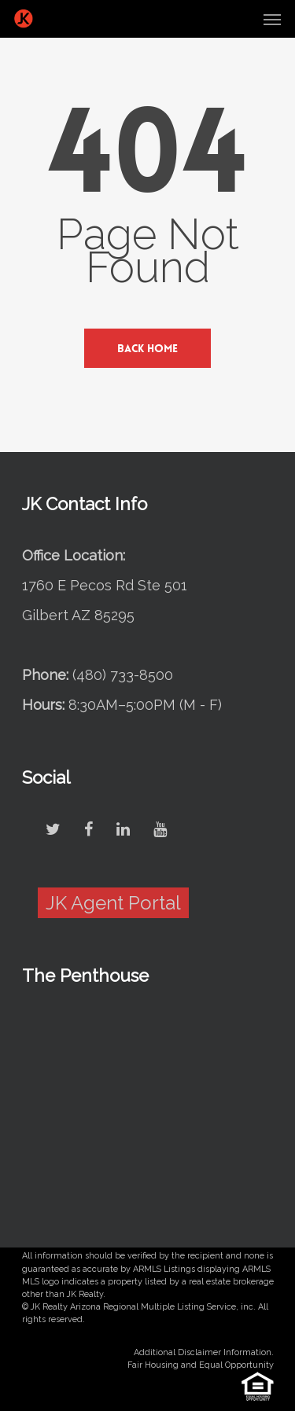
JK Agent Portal (113, 902)
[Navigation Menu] (272, 19)
